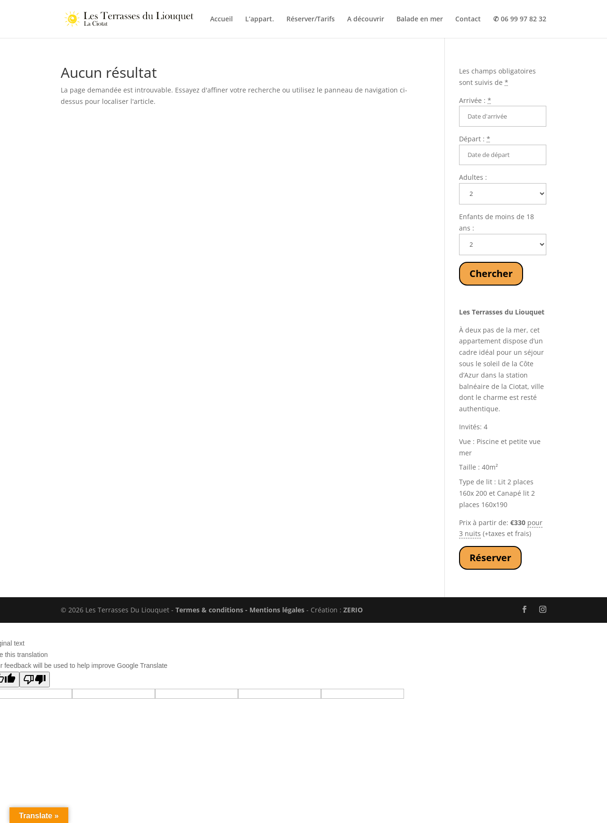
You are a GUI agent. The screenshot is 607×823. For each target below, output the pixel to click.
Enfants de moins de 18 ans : (496, 222)
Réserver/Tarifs (310, 19)
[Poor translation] (34, 679)
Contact (468, 19)
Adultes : (473, 177)
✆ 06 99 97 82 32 (519, 19)
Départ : (474, 138)
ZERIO (353, 609)
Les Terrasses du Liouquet (501, 311)
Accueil (221, 19)
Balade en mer (419, 19)
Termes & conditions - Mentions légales (239, 609)
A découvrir (365, 19)
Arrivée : (475, 100)
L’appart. (259, 19)
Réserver (490, 557)
